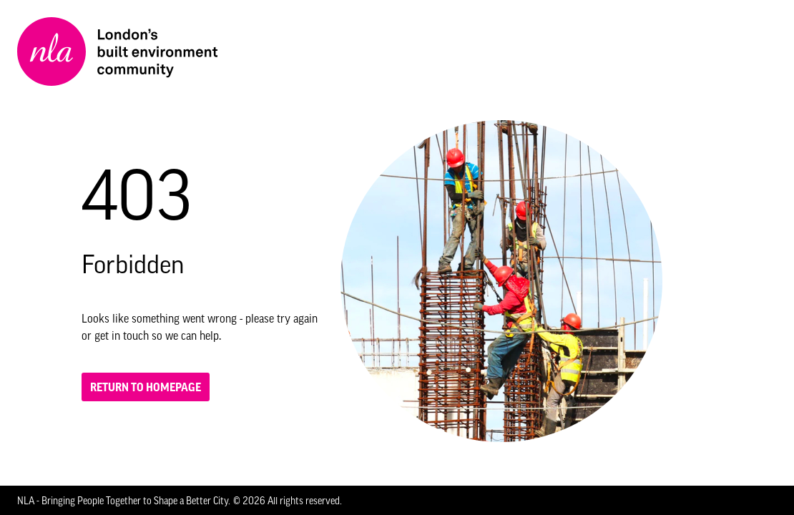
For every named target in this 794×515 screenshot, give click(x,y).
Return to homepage (145, 387)
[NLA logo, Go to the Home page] (117, 51)
